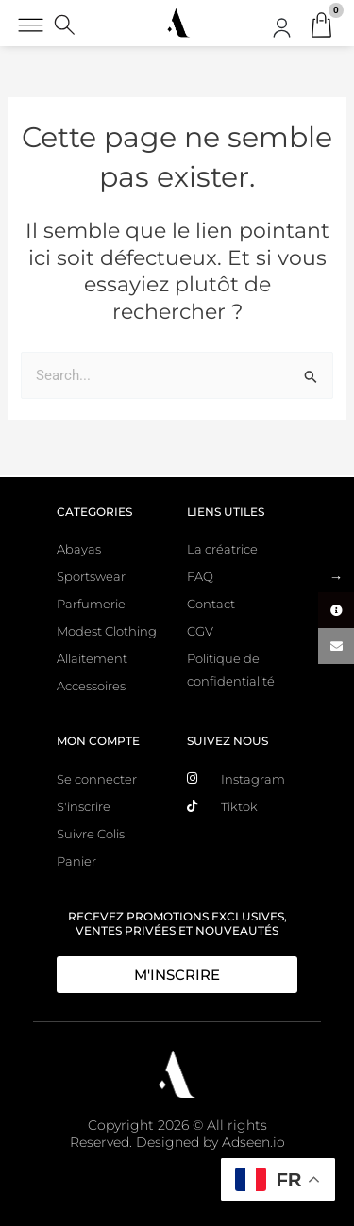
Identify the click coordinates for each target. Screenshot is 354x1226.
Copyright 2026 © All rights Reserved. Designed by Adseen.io (177, 1134)
